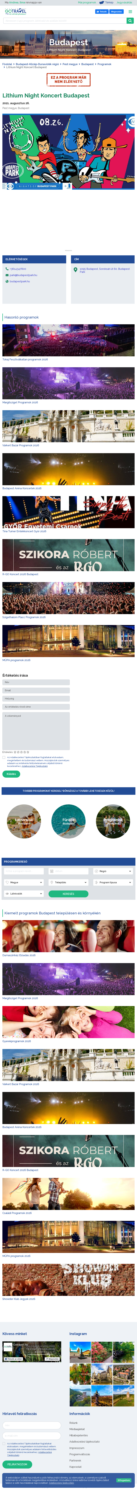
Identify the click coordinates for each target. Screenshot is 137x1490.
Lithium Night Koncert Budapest (51, 95)
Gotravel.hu (20, 1344)
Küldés (11, 774)
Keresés (68, 893)
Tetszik (13, 1359)
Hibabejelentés (78, 1435)
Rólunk (73, 1422)
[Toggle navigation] (130, 11)
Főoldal (7, 64)
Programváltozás (79, 1454)
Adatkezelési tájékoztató (84, 1441)
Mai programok (87, 2)
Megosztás (52, 1359)
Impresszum (76, 1448)
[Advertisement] (69, 230)
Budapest (87, 64)
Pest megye (70, 64)
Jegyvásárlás (124, 2)
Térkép (106, 2)
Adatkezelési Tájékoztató (35, 766)
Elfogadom (124, 1480)
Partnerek (75, 1460)
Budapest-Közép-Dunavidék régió (37, 64)
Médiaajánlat (77, 1429)
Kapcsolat (75, 1466)
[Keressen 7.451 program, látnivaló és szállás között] (65, 21)
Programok (104, 64)
